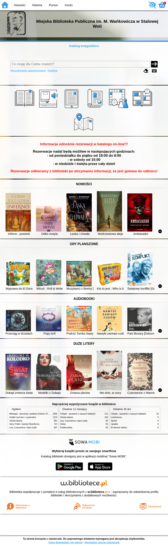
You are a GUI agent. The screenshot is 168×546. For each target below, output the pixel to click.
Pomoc (53, 5)
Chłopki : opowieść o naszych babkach (77, 414)
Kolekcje (52, 70)
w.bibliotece (97, 491)
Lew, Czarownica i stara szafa (23, 427)
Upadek (114, 424)
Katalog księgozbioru (84, 46)
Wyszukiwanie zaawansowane (28, 70)
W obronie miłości (119, 427)
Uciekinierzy (116, 417)
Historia (37, 5)
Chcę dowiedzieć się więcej (65, 542)
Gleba (63, 424)
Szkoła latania (15, 421)
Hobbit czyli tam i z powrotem (22, 417)
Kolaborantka (66, 427)
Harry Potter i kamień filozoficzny (24, 424)
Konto (69, 5)
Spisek (114, 421)
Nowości (19, 5)
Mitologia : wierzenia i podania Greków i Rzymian (31, 414)
